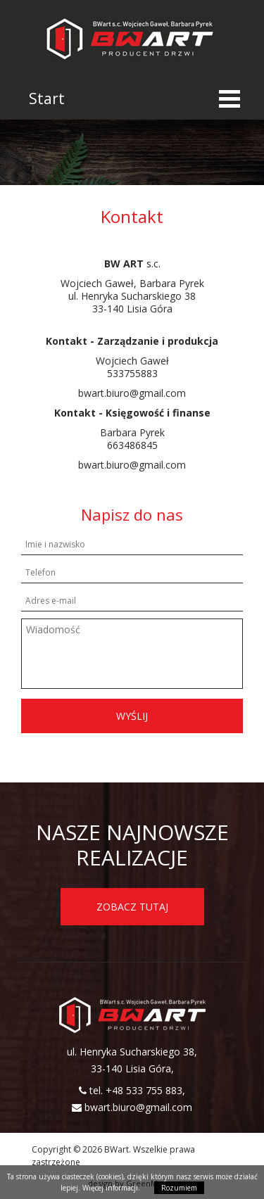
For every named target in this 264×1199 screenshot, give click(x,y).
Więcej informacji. (111, 1188)
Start (47, 98)
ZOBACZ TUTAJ (132, 906)
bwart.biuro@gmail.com (138, 1107)
